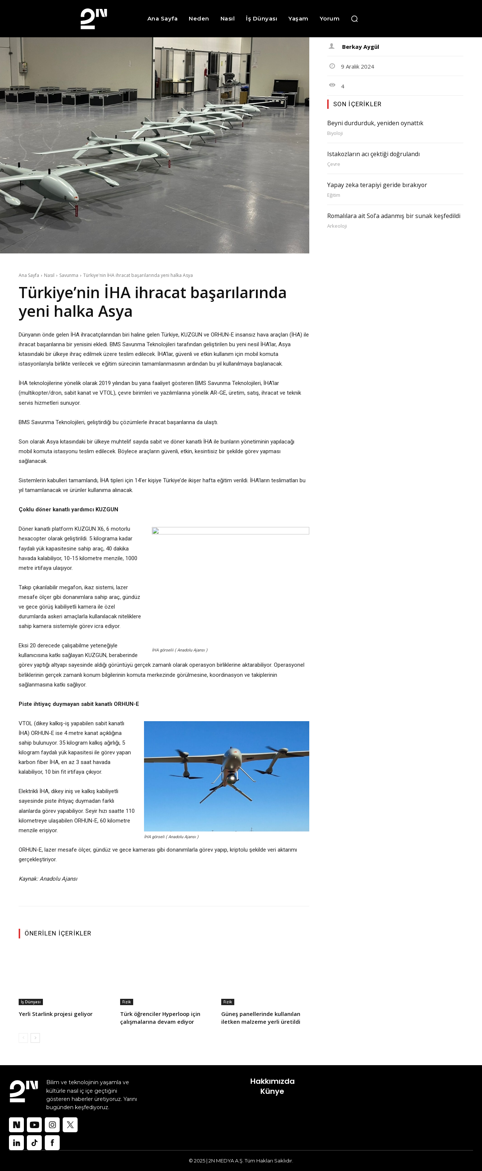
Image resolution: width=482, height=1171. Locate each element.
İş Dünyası (31, 1001)
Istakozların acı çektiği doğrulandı (373, 153)
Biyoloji (335, 132)
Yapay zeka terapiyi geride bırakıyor (377, 184)
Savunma (68, 275)
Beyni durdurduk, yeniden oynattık (375, 123)
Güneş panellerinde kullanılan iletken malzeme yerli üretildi (260, 1017)
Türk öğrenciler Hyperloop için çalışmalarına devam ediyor (161, 1017)
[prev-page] (23, 1038)
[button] (354, 18)
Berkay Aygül (360, 46)
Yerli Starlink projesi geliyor (56, 1013)
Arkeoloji (337, 224)
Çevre (334, 163)
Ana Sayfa (29, 275)
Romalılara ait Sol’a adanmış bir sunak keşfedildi (395, 215)
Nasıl (49, 275)
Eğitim (333, 194)
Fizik (126, 1001)
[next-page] (35, 1038)
